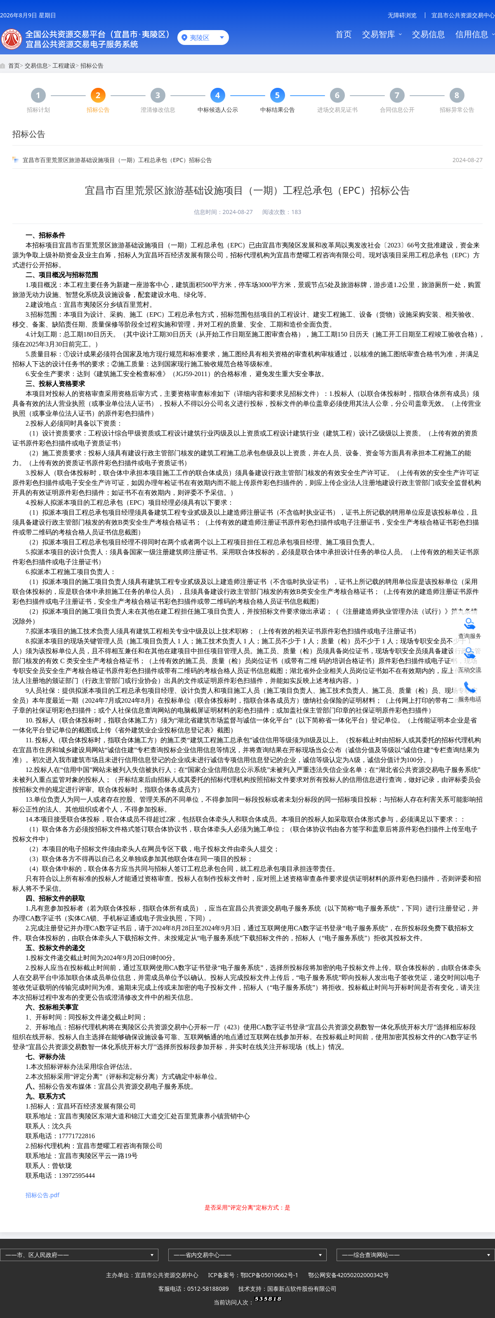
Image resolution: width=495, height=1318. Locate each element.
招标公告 (92, 65)
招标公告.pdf (42, 1195)
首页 (343, 34)
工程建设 (63, 65)
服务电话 (469, 699)
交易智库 (378, 34)
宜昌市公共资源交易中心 (463, 15)
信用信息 (471, 34)
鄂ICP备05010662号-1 (269, 1275)
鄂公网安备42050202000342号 (348, 1275)
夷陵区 (200, 37)
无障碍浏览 (402, 15)
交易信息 (428, 34)
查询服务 (469, 636)
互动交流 (469, 669)
